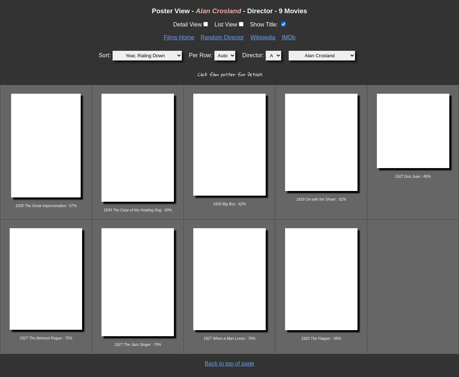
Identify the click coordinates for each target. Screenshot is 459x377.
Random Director (222, 37)
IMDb (288, 37)
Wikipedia (262, 37)
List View (225, 24)
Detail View (187, 24)
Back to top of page (229, 364)
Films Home (179, 37)
